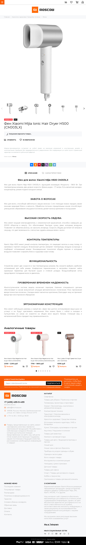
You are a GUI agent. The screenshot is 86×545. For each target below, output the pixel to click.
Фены (14, 156)
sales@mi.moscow (14, 408)
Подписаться (53, 383)
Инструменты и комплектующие (57, 461)
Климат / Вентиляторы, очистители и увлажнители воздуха (58, 407)
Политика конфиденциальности (17, 496)
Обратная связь (10, 505)
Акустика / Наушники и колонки (57, 431)
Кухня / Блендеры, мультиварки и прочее (60, 428)
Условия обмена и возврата (15, 502)
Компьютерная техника (53, 411)
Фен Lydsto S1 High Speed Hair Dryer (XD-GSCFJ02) (69, 360)
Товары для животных (52, 434)
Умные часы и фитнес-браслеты (57, 448)
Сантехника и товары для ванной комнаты (61, 479)
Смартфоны (48, 397)
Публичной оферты (53, 387)
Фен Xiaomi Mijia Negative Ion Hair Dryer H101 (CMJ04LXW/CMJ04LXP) (43, 360)
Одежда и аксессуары (53, 454)
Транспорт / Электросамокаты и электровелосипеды (57, 415)
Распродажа (9, 493)
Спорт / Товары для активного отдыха (59, 473)
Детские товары (50, 467)
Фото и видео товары (52, 457)
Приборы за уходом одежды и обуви (59, 451)
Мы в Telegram (51, 524)
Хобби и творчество (52, 476)
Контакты (8, 514)
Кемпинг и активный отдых (55, 437)
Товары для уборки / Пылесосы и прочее (60, 400)
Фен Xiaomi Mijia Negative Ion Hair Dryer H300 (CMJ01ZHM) (15, 360)
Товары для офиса (51, 470)
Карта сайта (51, 539)
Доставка (8, 508)
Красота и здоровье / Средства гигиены (60, 419)
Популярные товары (12, 490)
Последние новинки (12, 487)
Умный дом (48, 445)
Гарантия (7, 499)
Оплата (7, 511)
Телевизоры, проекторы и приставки (58, 403)
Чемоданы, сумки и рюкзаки (55, 464)
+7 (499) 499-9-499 (14, 402)
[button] (36, 371)
